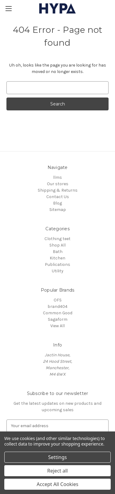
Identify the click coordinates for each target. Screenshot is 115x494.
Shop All (57, 245)
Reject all (57, 470)
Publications (57, 264)
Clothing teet (57, 238)
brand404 (57, 306)
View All (57, 325)
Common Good (57, 313)
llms (57, 177)
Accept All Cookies (58, 484)
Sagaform (57, 319)
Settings (57, 457)
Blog (57, 203)
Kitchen (57, 258)
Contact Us (57, 196)
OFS (58, 300)
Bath (58, 251)
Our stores (57, 183)
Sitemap (57, 209)
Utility (57, 271)
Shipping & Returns (58, 190)
